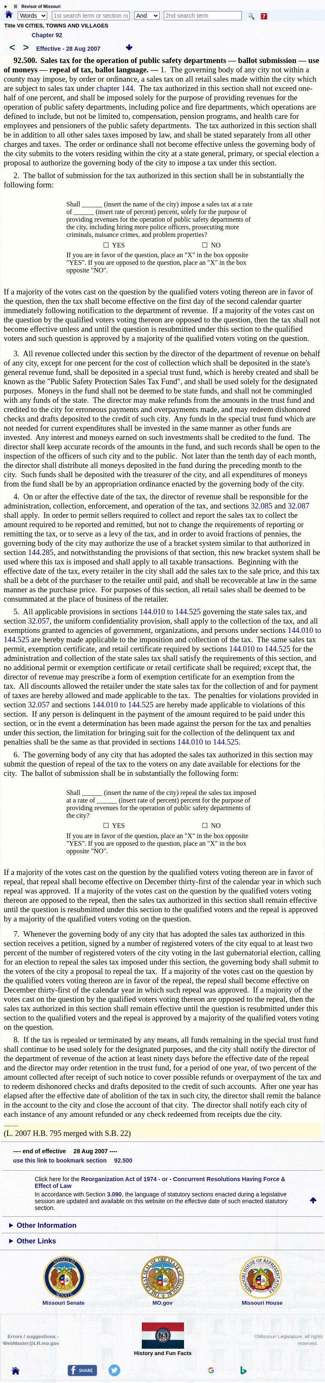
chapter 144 (114, 88)
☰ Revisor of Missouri (35, 6)
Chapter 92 (47, 35)
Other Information (47, 1225)
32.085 (261, 505)
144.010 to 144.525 (170, 611)
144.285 (41, 552)
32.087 (298, 505)
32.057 (38, 620)
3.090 (114, 1194)
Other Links (36, 1241)
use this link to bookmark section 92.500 (72, 1160)
